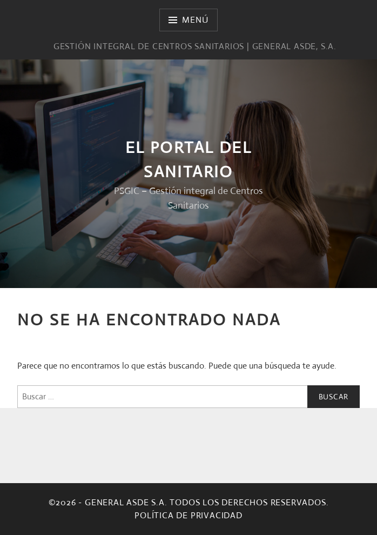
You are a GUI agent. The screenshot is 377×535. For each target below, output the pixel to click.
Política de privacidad (188, 515)
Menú (195, 19)
